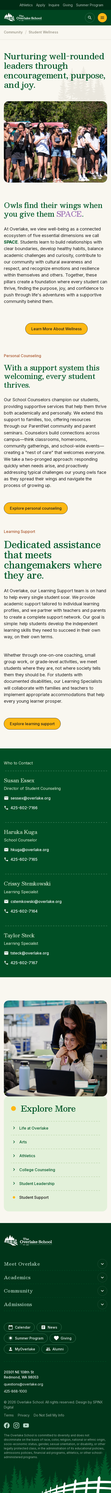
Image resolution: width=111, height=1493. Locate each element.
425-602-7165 (24, 859)
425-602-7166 (24, 807)
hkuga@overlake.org (30, 849)
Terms (9, 1415)
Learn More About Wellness (56, 328)
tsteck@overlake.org (30, 953)
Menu (102, 17)
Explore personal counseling (36, 508)
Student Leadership (37, 1183)
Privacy (24, 1415)
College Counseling (37, 1169)
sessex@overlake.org (31, 798)
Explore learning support (32, 723)
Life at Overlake (33, 1128)
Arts (23, 1141)
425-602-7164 (24, 911)
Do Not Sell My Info (49, 1415)
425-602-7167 (24, 962)
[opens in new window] (55, 1384)
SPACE (11, 242)
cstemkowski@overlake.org (36, 901)
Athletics (27, 1155)
